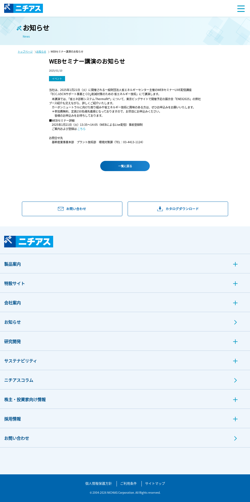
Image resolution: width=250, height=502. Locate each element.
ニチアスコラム (18, 380)
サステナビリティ (20, 361)
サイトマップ (155, 483)
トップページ (25, 51)
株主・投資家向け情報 (25, 399)
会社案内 (12, 302)
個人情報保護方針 (98, 483)
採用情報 (12, 419)
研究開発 (12, 341)
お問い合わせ (16, 438)
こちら (81, 129)
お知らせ (41, 51)
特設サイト (14, 283)
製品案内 (12, 264)
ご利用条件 (128, 483)
